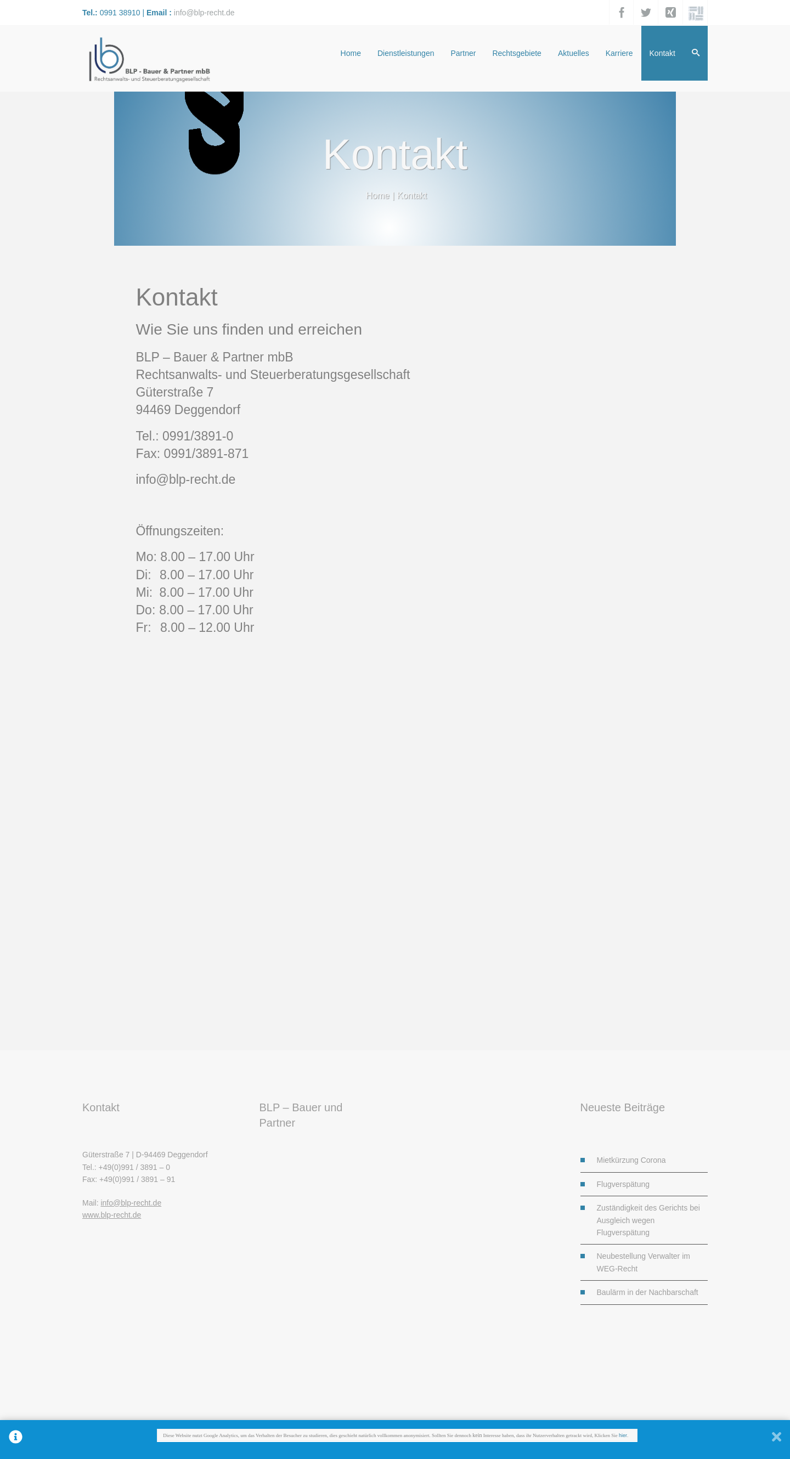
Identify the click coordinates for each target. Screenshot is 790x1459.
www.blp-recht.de (111, 1215)
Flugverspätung (623, 1184)
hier (623, 1436)
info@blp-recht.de (204, 12)
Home (378, 195)
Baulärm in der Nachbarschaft (647, 1292)
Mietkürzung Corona (631, 1160)
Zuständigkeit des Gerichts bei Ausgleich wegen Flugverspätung (648, 1220)
